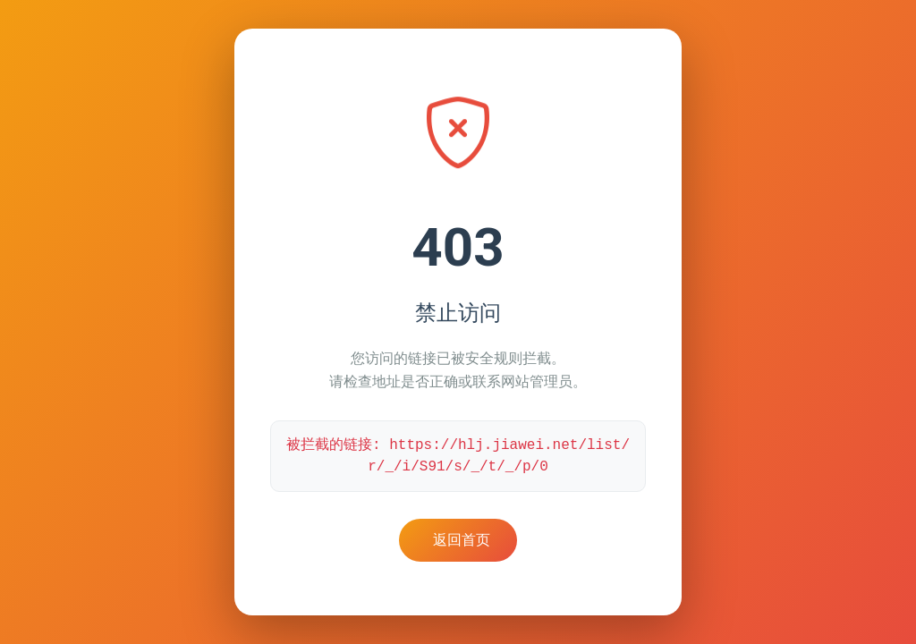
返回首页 (461, 539)
